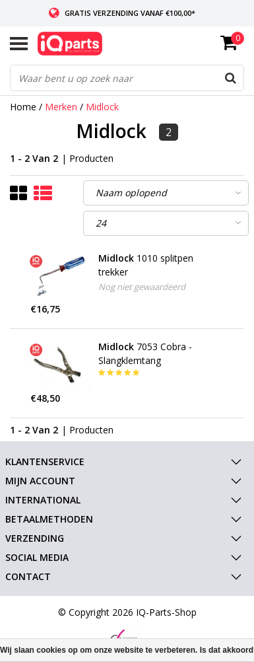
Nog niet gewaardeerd (141, 287)
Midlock (102, 106)
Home (23, 106)
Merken (61, 106)
